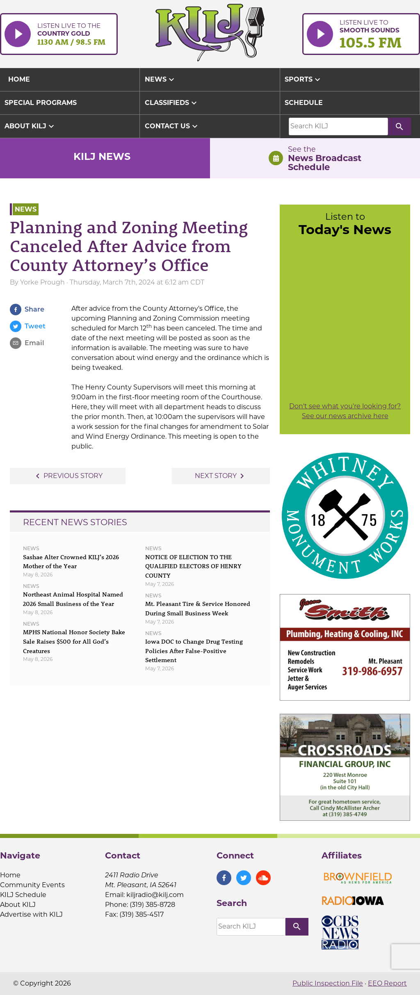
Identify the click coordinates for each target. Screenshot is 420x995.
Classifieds (172, 103)
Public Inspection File (327, 983)
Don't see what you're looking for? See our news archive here (345, 411)
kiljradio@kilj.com (155, 895)
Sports (303, 79)
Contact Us (172, 126)
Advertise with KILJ (31, 914)
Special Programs (41, 103)
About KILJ (30, 126)
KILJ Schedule (23, 895)
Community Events (32, 885)
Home (10, 875)
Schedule (304, 103)
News (160, 79)
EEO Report (387, 983)
